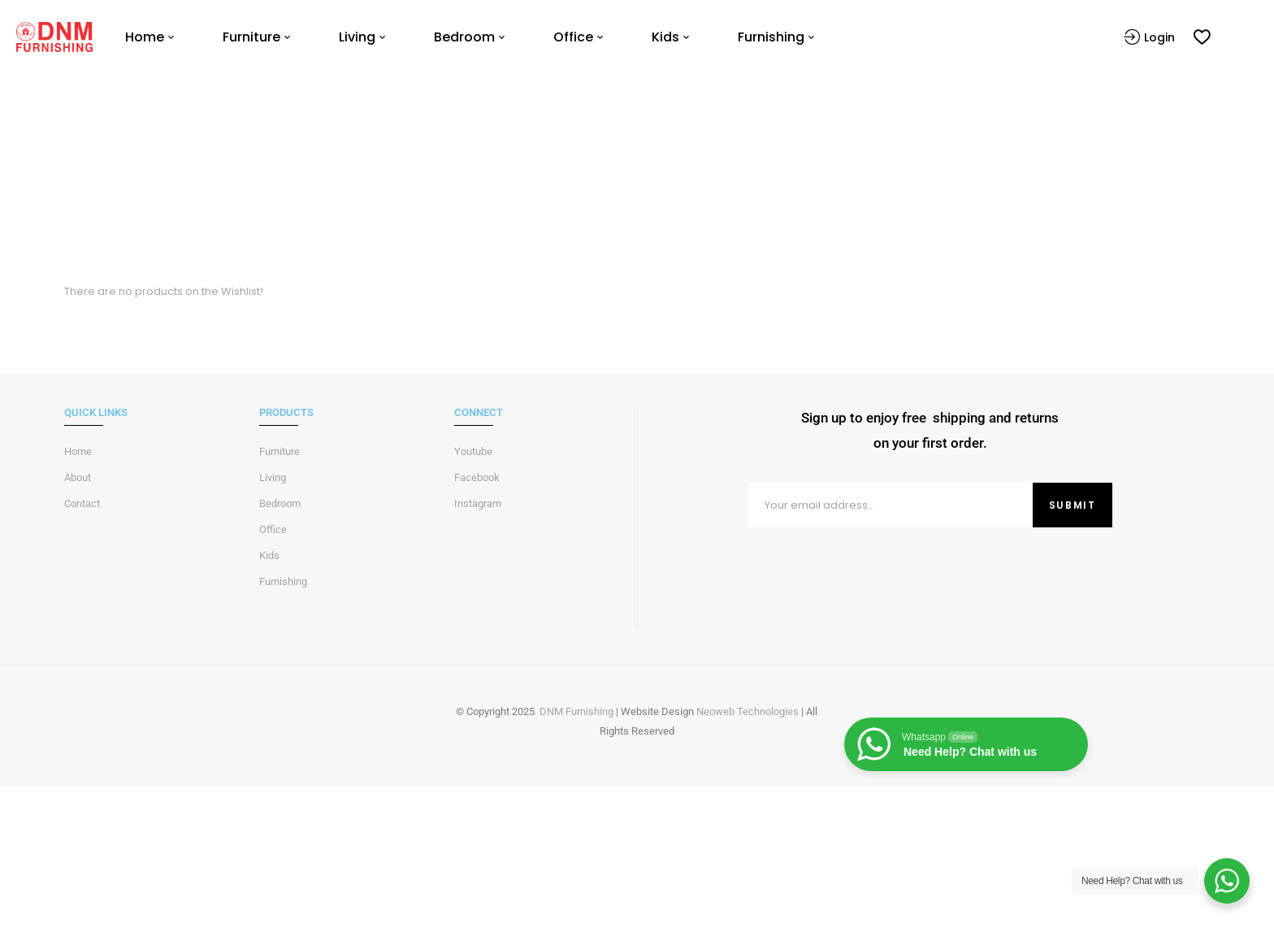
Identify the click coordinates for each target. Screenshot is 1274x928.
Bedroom (280, 503)
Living (272, 477)
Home (602, 191)
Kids (269, 555)
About (77, 477)
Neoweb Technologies (747, 711)
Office (273, 529)
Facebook (477, 477)
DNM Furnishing (576, 711)
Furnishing (283, 581)
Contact (82, 503)
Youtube (473, 451)
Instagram (477, 503)
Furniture (279, 451)
